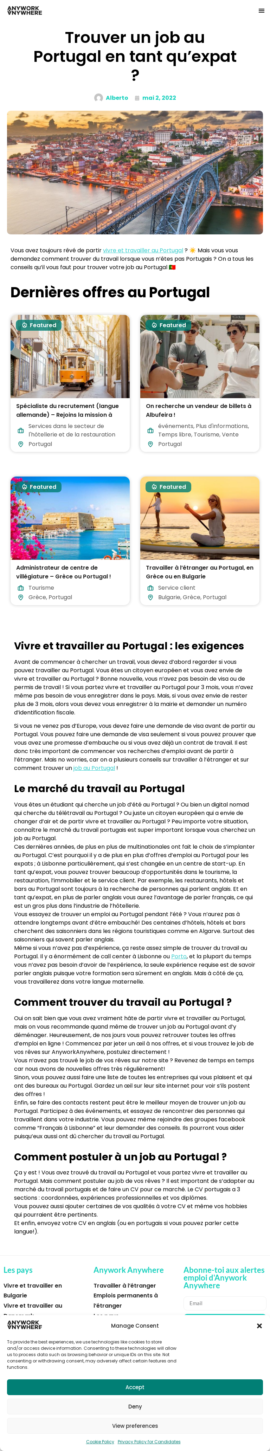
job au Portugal (94, 768)
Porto (179, 956)
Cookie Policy (100, 1442)
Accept (135, 1387)
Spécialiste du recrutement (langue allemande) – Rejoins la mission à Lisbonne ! (67, 415)
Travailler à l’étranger (125, 1286)
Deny (135, 1406)
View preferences (135, 1426)
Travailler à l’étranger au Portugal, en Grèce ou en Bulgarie (199, 572)
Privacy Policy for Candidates (149, 1442)
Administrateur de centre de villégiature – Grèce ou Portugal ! (63, 572)
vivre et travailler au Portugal (143, 250)
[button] (259, 1325)
